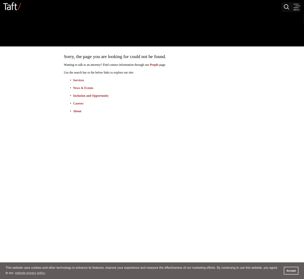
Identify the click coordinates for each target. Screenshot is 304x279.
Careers (148, 73)
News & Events (153, 58)
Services (148, 50)
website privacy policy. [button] (30, 273)
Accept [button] (291, 270)
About (147, 81)
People (224, 35)
